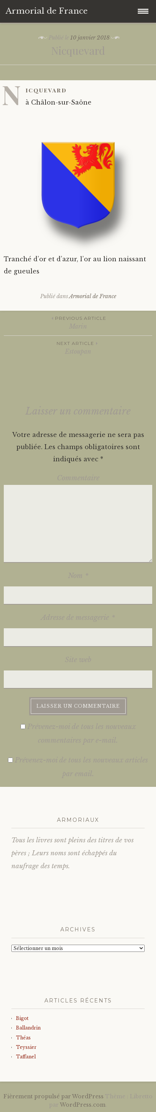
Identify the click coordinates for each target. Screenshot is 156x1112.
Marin (78, 322)
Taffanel (26, 1057)
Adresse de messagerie (78, 617)
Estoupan (78, 347)
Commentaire (78, 478)
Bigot (22, 1018)
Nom (78, 576)
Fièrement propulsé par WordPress (53, 1096)
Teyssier (26, 1047)
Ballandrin (28, 1028)
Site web (78, 660)
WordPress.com (83, 1104)
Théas (23, 1038)
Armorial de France (92, 296)
